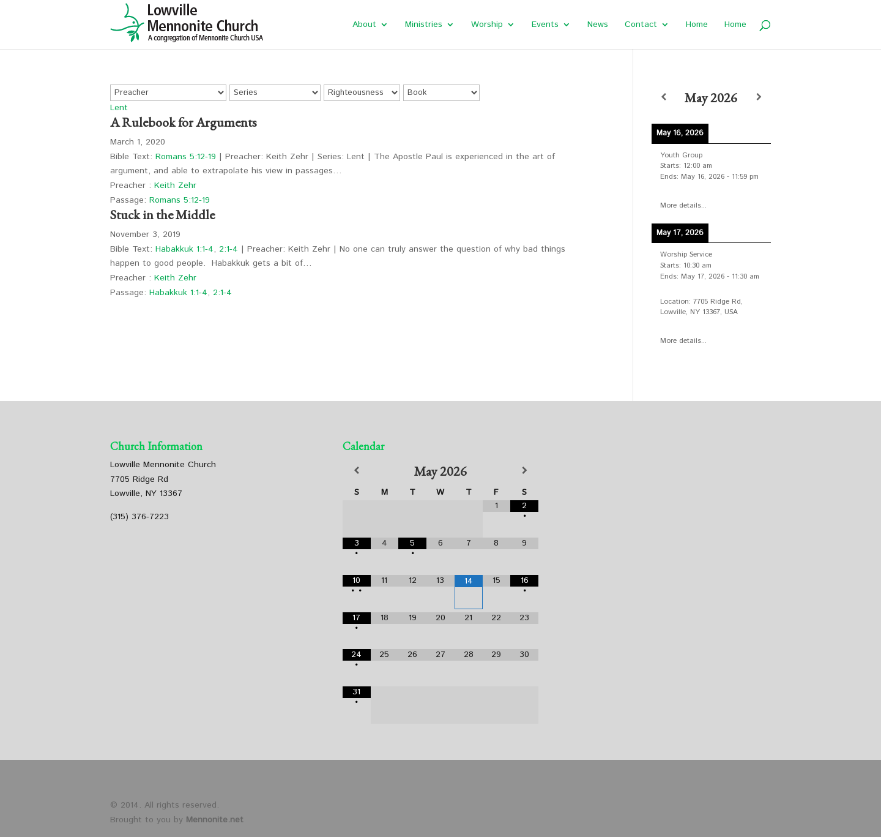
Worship (487, 25)
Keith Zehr (175, 185)
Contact (641, 25)
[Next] (759, 97)
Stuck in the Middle (162, 214)
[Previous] (663, 97)
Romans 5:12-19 (185, 157)
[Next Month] (524, 471)
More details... (683, 205)
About (364, 25)
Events (545, 25)
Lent (119, 108)
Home (697, 25)
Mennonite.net (214, 820)
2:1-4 (228, 249)
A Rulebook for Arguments (183, 122)
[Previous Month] (357, 471)
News (597, 25)
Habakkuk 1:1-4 (184, 249)
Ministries (423, 25)
